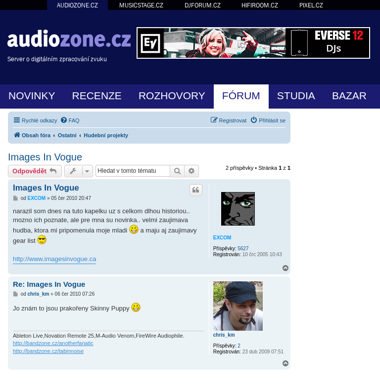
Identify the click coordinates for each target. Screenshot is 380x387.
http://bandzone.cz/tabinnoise (48, 351)
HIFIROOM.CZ (259, 5)
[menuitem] (70, 120)
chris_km (224, 335)
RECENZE (97, 95)
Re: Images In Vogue (49, 284)
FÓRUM (241, 95)
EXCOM (222, 237)
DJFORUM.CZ (203, 5)
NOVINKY (31, 95)
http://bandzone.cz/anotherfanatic (53, 343)
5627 (243, 248)
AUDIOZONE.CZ (77, 5)
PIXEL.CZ (311, 5)
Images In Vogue (45, 157)
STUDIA (296, 95)
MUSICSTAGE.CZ (141, 5)
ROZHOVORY (172, 95)
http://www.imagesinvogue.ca (54, 259)
